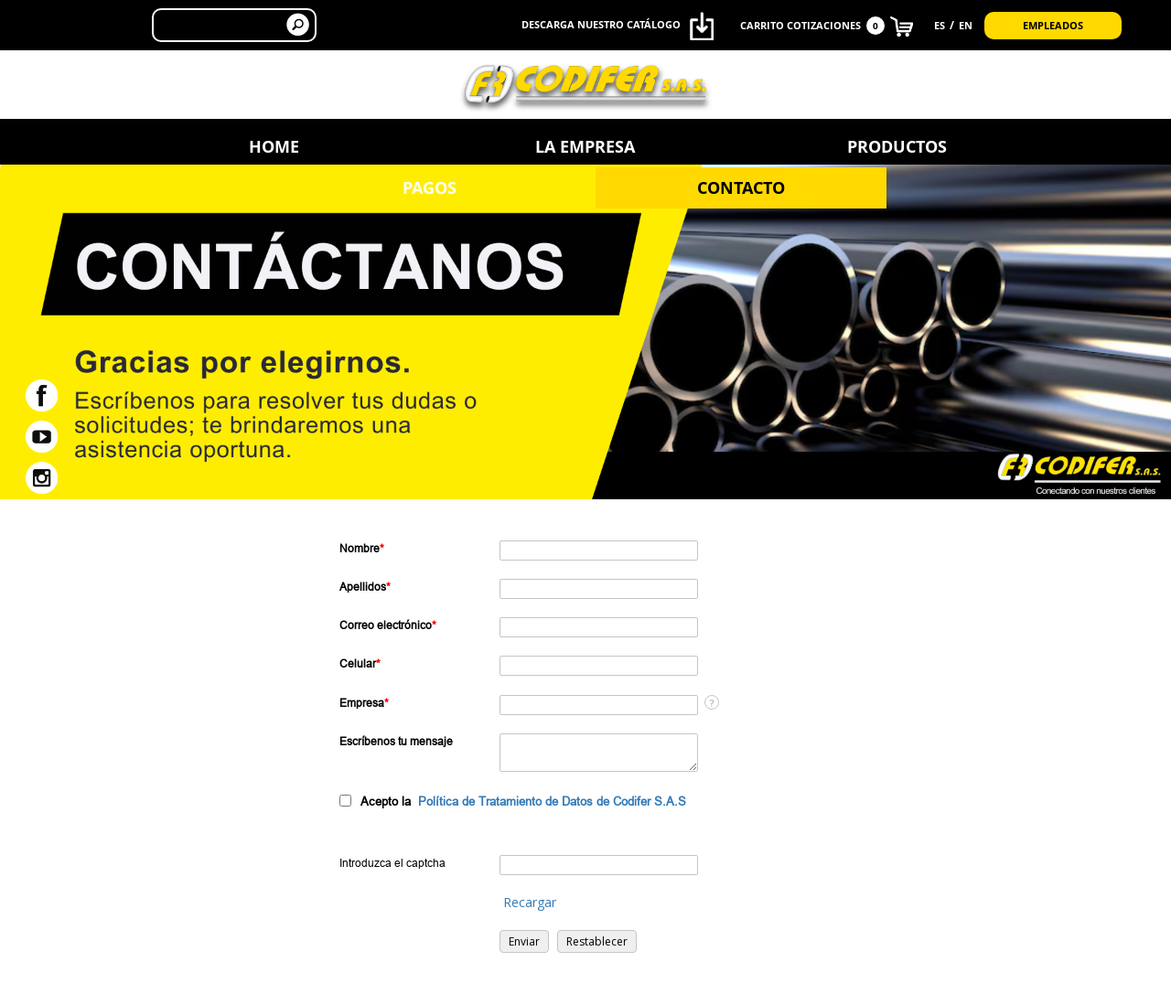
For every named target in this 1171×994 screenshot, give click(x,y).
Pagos (773, 146)
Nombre (361, 548)
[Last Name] (599, 589)
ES (939, 24)
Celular (360, 663)
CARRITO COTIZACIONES (826, 26)
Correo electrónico (387, 625)
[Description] (599, 752)
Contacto (961, 146)
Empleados (1053, 24)
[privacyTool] (345, 801)
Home (209, 146)
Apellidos (365, 586)
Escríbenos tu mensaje (396, 741)
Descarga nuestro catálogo (617, 26)
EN (965, 24)
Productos (586, 146)
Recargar (529, 902)
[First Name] (599, 550)
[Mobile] (599, 666)
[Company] (599, 705)
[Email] (599, 627)
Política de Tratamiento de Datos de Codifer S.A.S (552, 801)
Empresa (364, 703)
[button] (524, 941)
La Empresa (397, 146)
